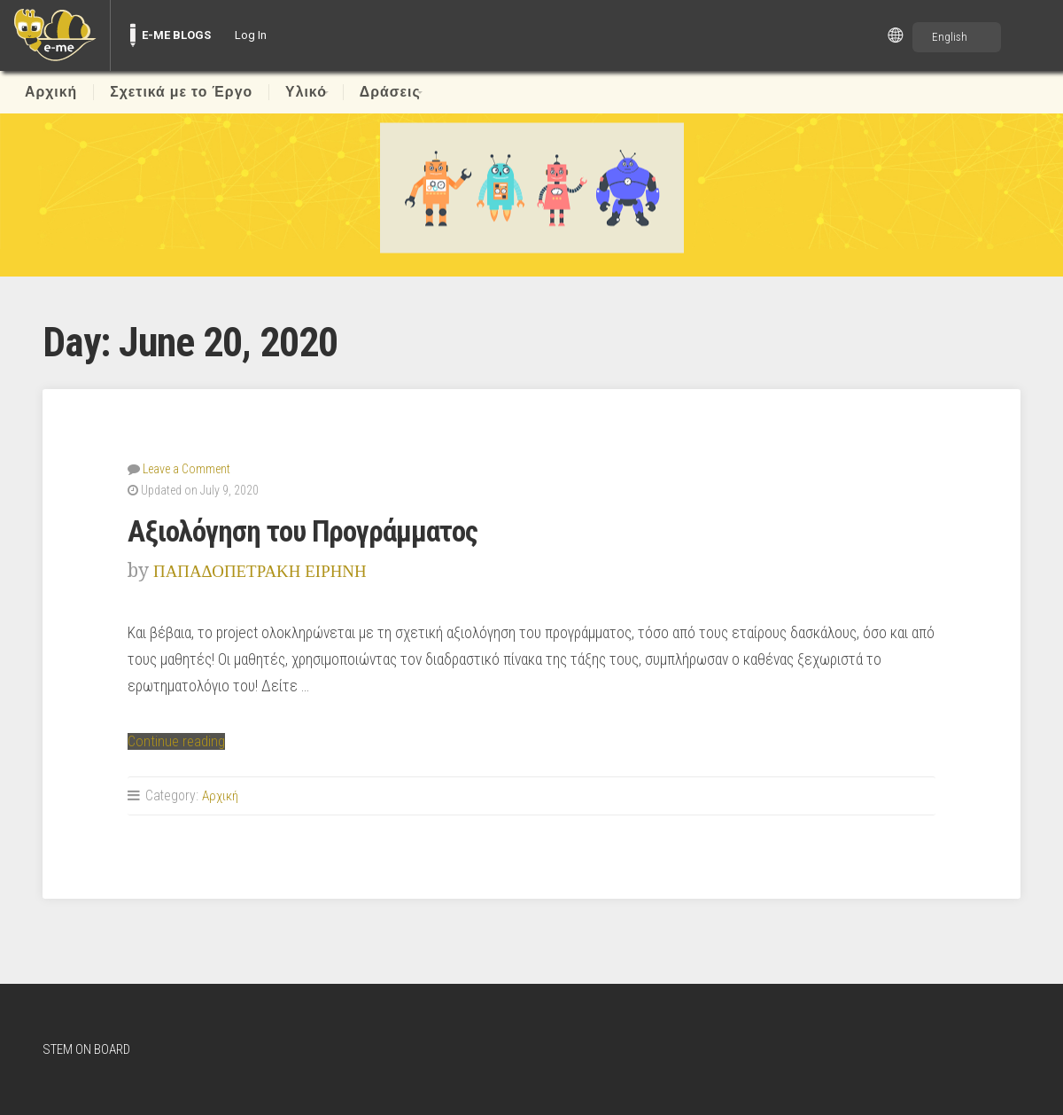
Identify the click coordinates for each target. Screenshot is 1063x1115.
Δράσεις (402, 92)
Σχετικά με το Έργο (181, 92)
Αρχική (51, 92)
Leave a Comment (186, 468)
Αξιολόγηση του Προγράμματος (314, 530)
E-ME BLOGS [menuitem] (176, 35)
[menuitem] (55, 35)
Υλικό (306, 92)
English (949, 36)
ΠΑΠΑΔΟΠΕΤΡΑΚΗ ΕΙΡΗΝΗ (272, 569)
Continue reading (178, 740)
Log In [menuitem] (251, 35)
